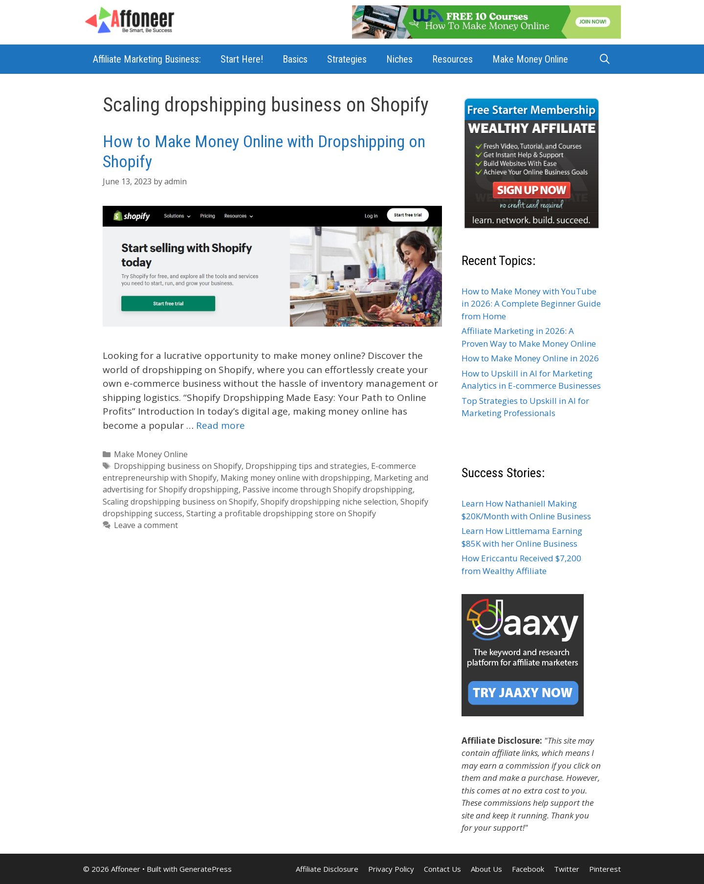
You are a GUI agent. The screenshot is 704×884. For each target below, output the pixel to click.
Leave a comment (146, 525)
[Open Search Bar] (605, 59)
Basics (295, 59)
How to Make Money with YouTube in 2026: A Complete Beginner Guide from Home (531, 304)
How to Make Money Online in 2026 (530, 358)
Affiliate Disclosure (327, 869)
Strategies (347, 59)
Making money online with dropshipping (295, 477)
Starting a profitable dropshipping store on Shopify (281, 513)
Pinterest (605, 869)
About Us (486, 869)
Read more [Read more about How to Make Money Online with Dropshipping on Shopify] (220, 425)
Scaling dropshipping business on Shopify (180, 501)
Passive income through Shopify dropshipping (327, 489)
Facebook (528, 869)
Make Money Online (530, 59)
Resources (452, 59)
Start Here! (241, 59)
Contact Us (442, 869)
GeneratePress (205, 869)
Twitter (566, 869)
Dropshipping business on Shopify (178, 466)
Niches (399, 59)
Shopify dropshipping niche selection (328, 501)
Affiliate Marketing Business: (147, 59)
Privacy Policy (391, 869)
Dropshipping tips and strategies (306, 466)
